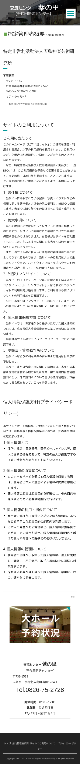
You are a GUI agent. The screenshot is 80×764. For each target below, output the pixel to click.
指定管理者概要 (20, 743)
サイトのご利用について (43, 743)
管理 (72, 596)
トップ (7, 743)
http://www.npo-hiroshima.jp (28, 104)
